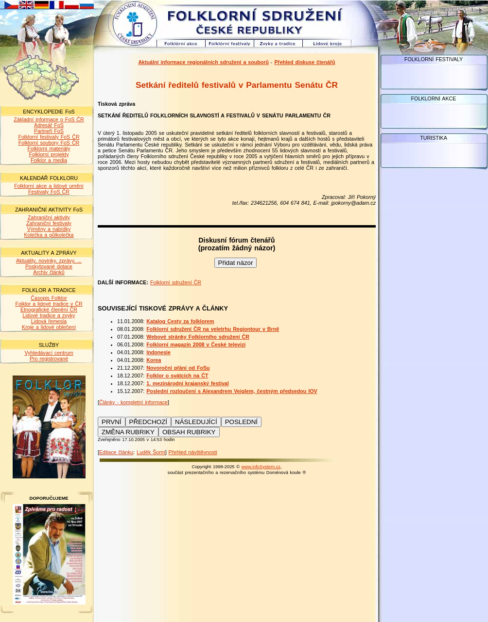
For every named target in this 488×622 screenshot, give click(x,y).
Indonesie (158, 352)
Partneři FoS (49, 131)
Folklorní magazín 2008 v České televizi (195, 344)
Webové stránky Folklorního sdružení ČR (197, 337)
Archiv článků (48, 272)
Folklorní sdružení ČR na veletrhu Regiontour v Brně (212, 329)
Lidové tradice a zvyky (49, 315)
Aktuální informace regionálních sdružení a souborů (203, 62)
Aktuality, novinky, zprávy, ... (49, 260)
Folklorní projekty (49, 154)
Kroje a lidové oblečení (49, 327)
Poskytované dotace (48, 266)
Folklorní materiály (48, 148)
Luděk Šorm (151, 452)
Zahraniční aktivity (49, 217)
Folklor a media (49, 160)
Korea (153, 360)
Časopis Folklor (49, 298)
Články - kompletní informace (133, 402)
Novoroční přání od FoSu (177, 368)
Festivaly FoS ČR (49, 192)
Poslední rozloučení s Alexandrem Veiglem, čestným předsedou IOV (231, 391)
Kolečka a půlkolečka (48, 235)
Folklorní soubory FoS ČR (49, 143)
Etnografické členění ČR (48, 309)
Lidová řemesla (49, 321)
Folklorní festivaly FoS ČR (48, 137)
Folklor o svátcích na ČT (177, 375)
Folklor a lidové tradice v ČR (48, 304)
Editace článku (116, 452)
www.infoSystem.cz (261, 466)
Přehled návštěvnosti (193, 452)
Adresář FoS (49, 125)
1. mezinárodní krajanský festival (187, 383)
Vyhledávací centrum (48, 353)
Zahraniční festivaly (48, 223)
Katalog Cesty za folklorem (180, 321)
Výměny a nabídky (49, 229)
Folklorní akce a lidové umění (49, 186)
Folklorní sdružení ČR (175, 282)
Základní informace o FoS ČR (49, 119)
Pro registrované (49, 358)
